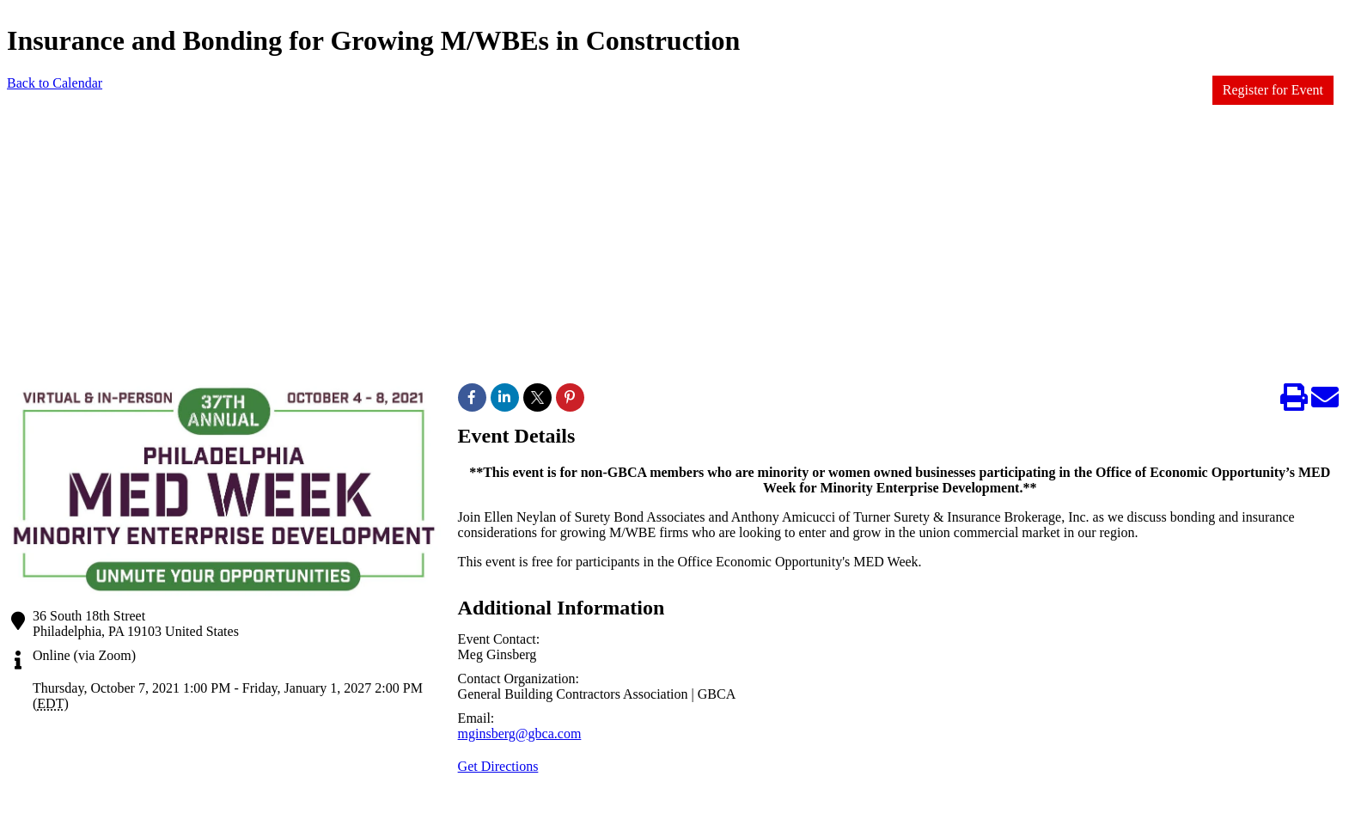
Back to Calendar (54, 83)
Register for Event (1273, 90)
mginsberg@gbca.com (520, 733)
